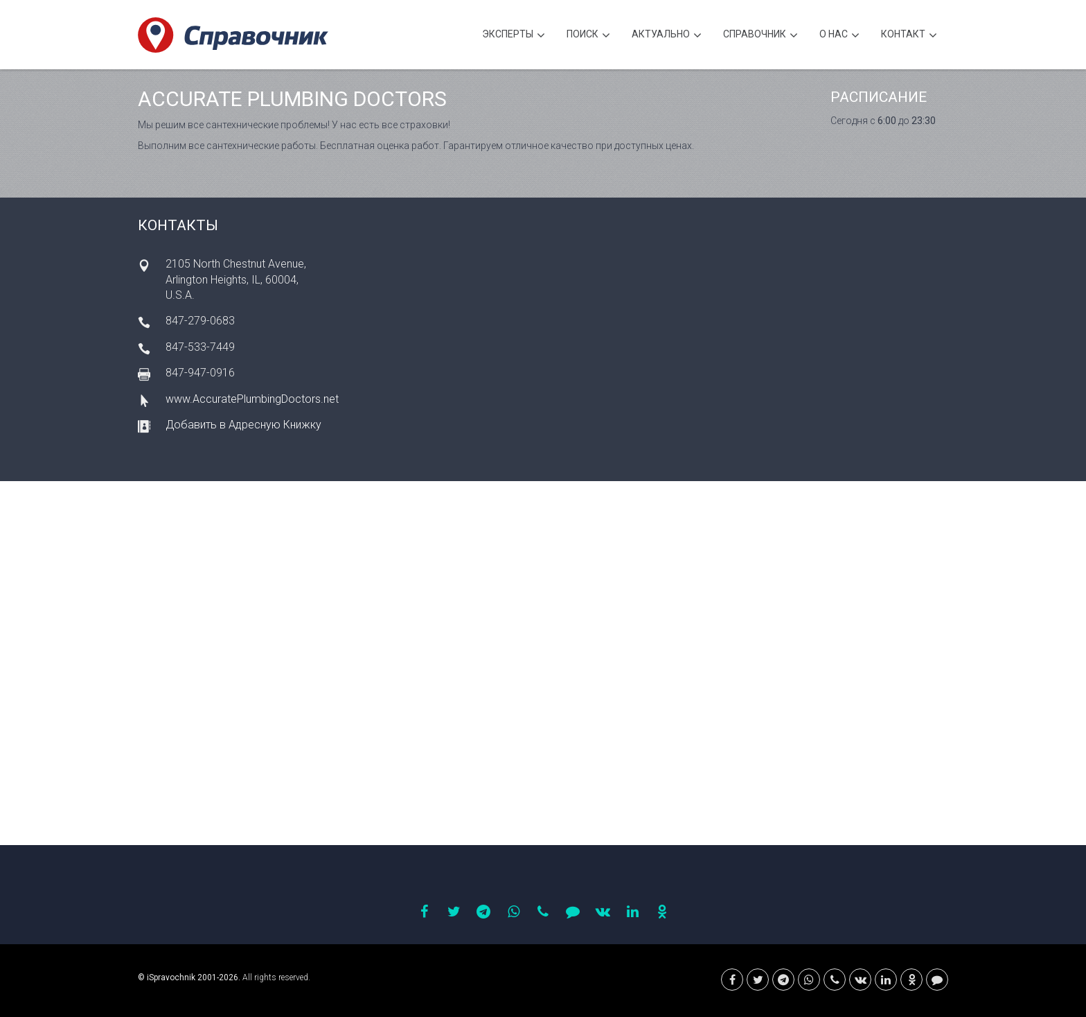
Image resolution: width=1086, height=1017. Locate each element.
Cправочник (760, 36)
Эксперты (513, 36)
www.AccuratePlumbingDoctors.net (252, 399)
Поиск (588, 36)
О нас (839, 36)
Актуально (667, 36)
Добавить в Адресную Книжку (243, 424)
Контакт (909, 36)
